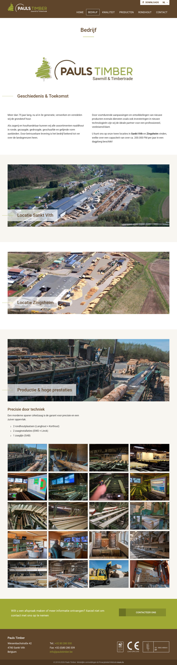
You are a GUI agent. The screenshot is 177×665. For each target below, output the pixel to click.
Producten (126, 12)
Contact (161, 12)
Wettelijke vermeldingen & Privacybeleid (93, 662)
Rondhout (145, 12)
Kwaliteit (108, 12)
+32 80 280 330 (63, 643)
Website (113, 662)
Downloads (152, 2)
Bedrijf (93, 12)
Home (80, 12)
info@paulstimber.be (61, 651)
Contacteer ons (146, 612)
